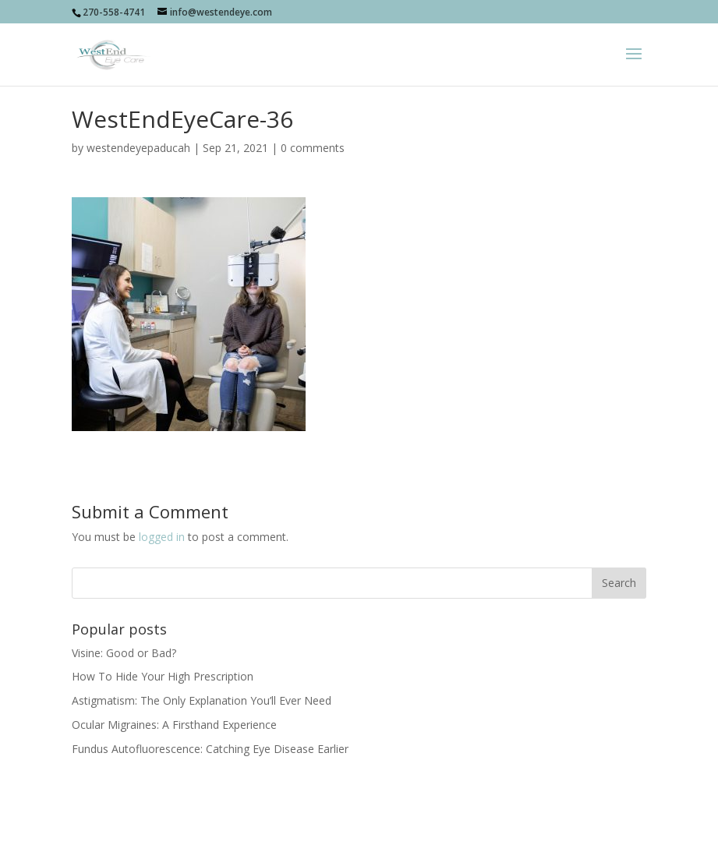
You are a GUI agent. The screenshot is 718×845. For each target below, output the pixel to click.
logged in (162, 536)
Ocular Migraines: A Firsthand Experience (174, 724)
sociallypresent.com (474, 824)
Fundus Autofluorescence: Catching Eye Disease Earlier (210, 748)
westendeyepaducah (138, 147)
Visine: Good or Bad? (124, 652)
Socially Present (296, 824)
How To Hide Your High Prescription (162, 676)
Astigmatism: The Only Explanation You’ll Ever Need (201, 700)
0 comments (313, 147)
